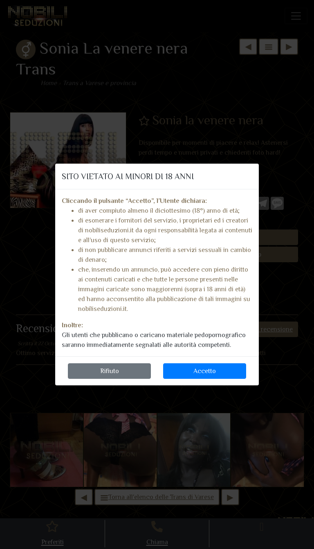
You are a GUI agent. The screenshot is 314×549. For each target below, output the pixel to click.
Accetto (204, 371)
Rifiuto (109, 371)
